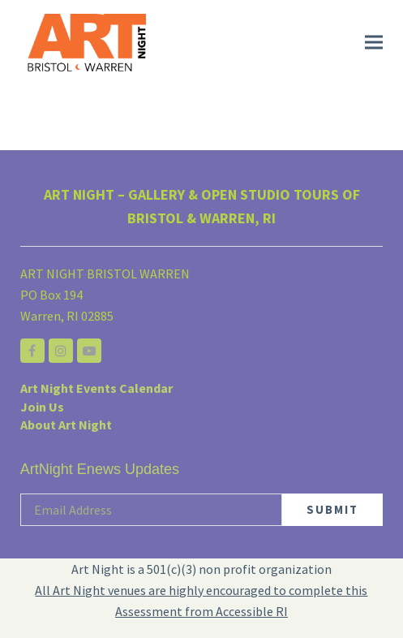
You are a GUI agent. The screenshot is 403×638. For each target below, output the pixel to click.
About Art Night (66, 424)
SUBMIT (332, 509)
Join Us (42, 407)
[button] (374, 43)
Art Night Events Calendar (96, 388)
